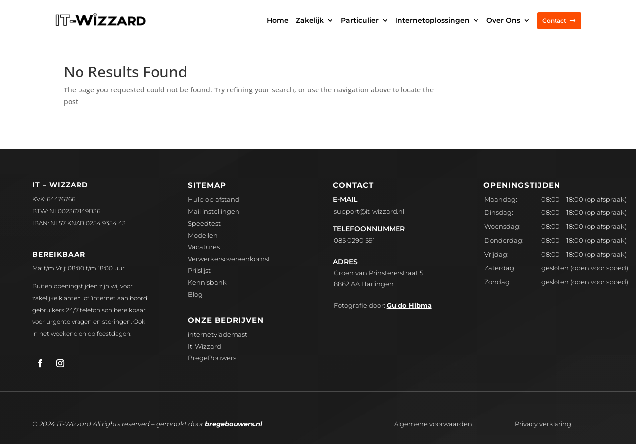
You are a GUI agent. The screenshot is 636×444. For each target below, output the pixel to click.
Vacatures (204, 247)
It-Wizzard (204, 346)
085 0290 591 (354, 240)
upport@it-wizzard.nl (369, 211)
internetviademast (217, 334)
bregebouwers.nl (233, 424)
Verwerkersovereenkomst (229, 259)
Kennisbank (207, 282)
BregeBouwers (212, 358)
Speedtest (204, 223)
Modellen (203, 235)
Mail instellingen (213, 211)
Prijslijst (199, 270)
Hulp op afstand (213, 199)
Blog (195, 294)
